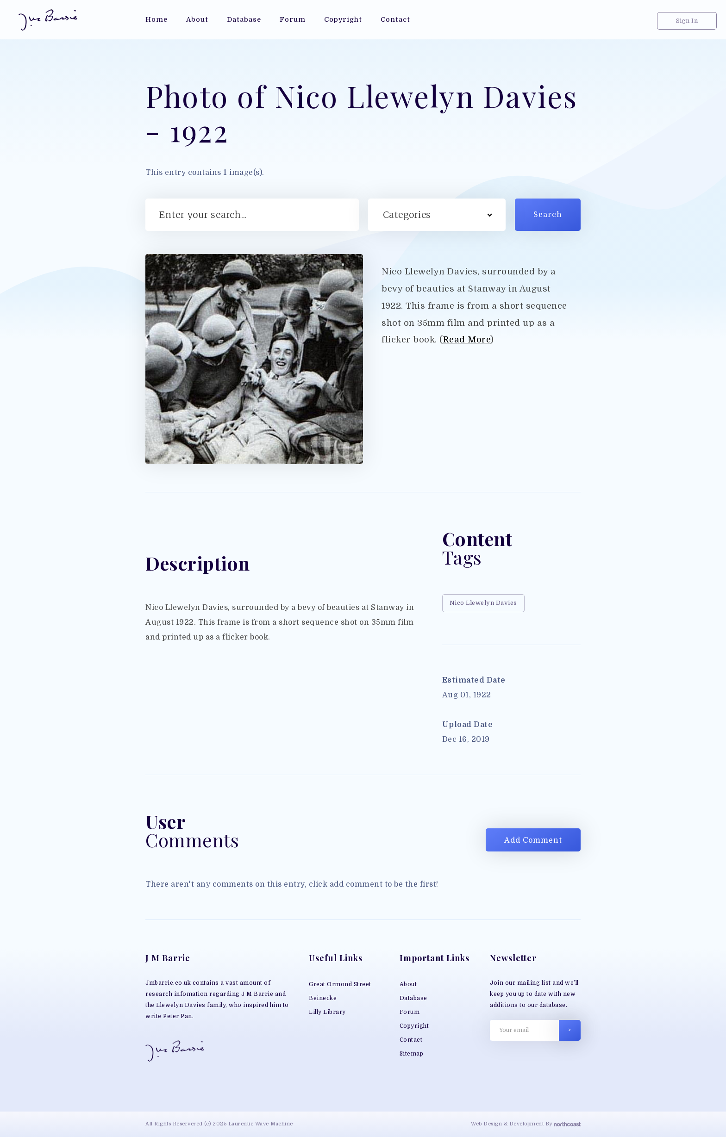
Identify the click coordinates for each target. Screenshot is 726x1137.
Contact (411, 1040)
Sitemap (412, 1053)
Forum (410, 1012)
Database (413, 998)
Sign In (687, 20)
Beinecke (323, 998)
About (408, 984)
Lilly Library (327, 1012)
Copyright (414, 1026)
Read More (467, 339)
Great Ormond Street (340, 984)
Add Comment (533, 840)
